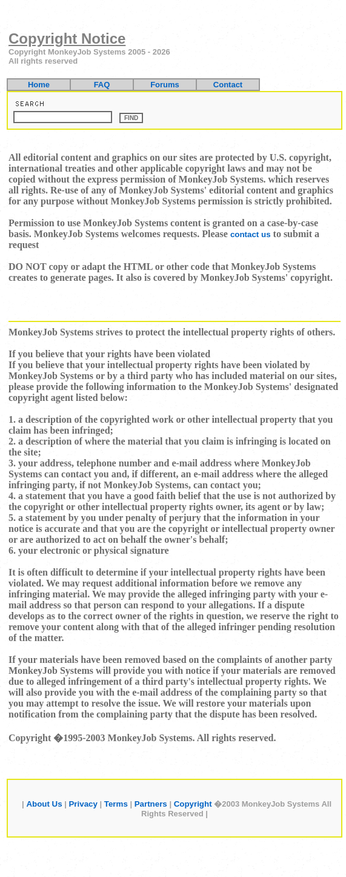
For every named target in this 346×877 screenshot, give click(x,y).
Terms (116, 803)
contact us (250, 234)
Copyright (193, 803)
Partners (151, 803)
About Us (44, 803)
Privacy (82, 803)
